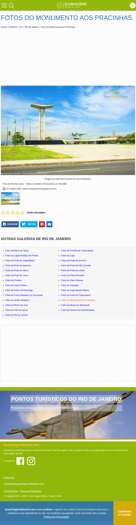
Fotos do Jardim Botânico (17, 300)
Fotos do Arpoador (70, 285)
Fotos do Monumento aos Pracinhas (78, 300)
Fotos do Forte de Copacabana (75, 295)
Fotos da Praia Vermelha (72, 275)
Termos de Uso (11, 491)
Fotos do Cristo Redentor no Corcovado (24, 295)
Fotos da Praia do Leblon (73, 270)
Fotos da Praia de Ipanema (18, 265)
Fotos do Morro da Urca (16, 305)
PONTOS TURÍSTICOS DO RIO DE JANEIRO (66, 399)
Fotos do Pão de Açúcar (16, 310)
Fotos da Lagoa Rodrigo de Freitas (21, 255)
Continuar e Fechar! (124, 513)
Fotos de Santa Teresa (16, 285)
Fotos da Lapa (68, 255)
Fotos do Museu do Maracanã (75, 305)
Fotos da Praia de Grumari (73, 260)
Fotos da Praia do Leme (16, 275)
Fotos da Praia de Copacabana (20, 260)
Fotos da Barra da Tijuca (17, 250)
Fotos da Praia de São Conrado (76, 265)
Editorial (9, 477)
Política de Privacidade (30, 491)
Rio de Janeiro (31, 27)
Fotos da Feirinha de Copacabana (77, 250)
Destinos (13, 27)
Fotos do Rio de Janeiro (16, 315)
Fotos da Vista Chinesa (72, 280)
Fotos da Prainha (13, 280)
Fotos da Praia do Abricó (17, 270)
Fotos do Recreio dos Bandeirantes (77, 310)
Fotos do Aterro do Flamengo (19, 290)
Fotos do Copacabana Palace (75, 290)
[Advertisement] (32, 55)
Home (4, 27)
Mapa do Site (55, 496)
